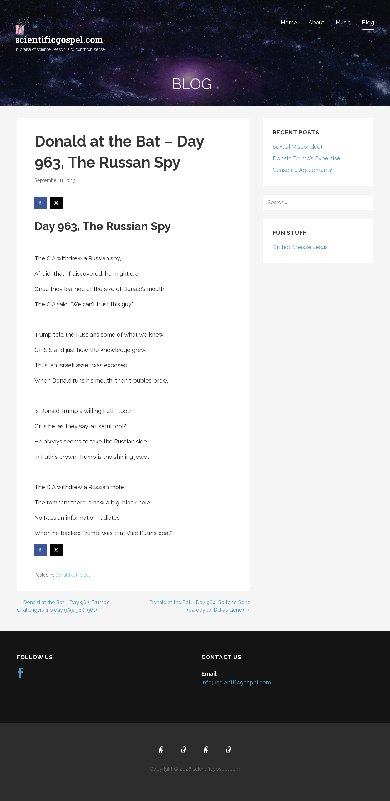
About (316, 22)
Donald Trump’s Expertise (306, 158)
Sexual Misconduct (297, 146)
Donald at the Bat (72, 575)
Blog (368, 22)
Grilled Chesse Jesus (300, 247)
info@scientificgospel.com (236, 682)
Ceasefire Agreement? (302, 170)
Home (289, 22)
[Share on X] (57, 203)
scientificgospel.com (59, 39)
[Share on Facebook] (40, 203)
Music (343, 22)
